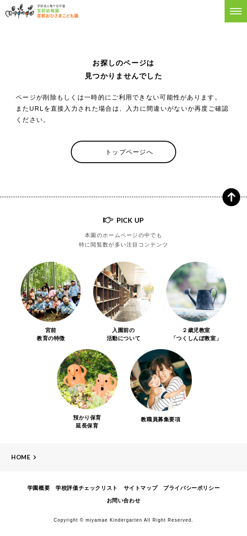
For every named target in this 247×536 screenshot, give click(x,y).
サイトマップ (141, 488)
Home (20, 457)
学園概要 (38, 488)
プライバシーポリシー (191, 488)
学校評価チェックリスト (87, 488)
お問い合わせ (124, 500)
